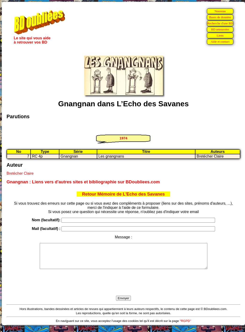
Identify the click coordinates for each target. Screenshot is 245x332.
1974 (123, 138)
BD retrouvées (220, 29)
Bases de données (220, 17)
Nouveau (220, 11)
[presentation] (123, 288)
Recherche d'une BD (220, 23)
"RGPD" (185, 326)
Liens (220, 35)
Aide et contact (220, 41)
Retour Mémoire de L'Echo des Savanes (123, 194)
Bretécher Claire (20, 173)
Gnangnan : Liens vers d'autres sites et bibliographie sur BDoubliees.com (83, 181)
